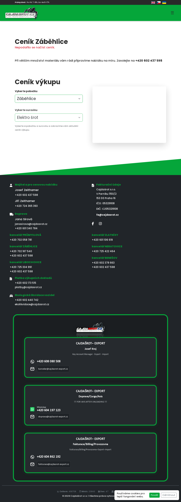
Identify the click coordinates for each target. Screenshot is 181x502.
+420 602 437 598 (26, 195)
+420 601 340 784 (26, 228)
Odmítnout (168, 495)
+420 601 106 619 (102, 239)
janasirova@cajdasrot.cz (31, 224)
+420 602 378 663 (103, 262)
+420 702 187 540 (21, 251)
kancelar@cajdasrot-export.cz (53, 369)
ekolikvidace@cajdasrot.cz (32, 304)
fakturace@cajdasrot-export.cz (53, 464)
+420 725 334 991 (21, 267)
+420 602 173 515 (25, 283)
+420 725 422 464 (103, 251)
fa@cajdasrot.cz (107, 214)
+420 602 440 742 (26, 300)
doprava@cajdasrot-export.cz (53, 417)
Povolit (154, 495)
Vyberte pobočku (26, 93)
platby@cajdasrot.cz (28, 287)
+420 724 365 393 (26, 206)
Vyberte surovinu (26, 117)
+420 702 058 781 (21, 239)
